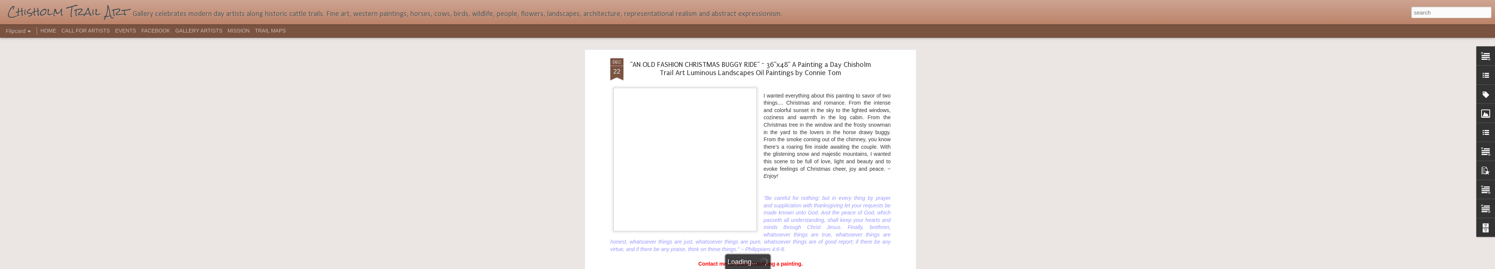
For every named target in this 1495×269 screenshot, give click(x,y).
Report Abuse (792, 265)
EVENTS (125, 31)
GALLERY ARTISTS (198, 31)
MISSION (239, 31)
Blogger (771, 265)
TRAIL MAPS (270, 31)
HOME (48, 31)
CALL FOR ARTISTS (85, 31)
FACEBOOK (155, 31)
